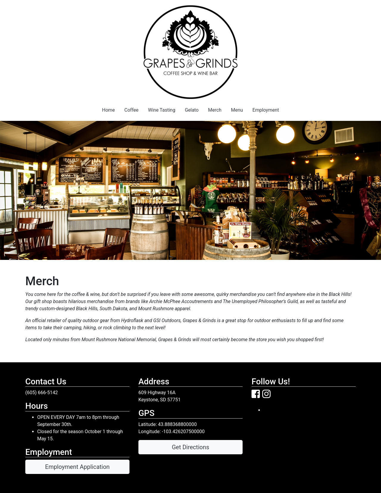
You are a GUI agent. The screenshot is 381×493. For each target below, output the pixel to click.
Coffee (131, 110)
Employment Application (77, 466)
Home (108, 110)
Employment (265, 110)
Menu (237, 110)
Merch (214, 110)
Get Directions (190, 447)
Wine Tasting (161, 110)
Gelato (192, 110)
